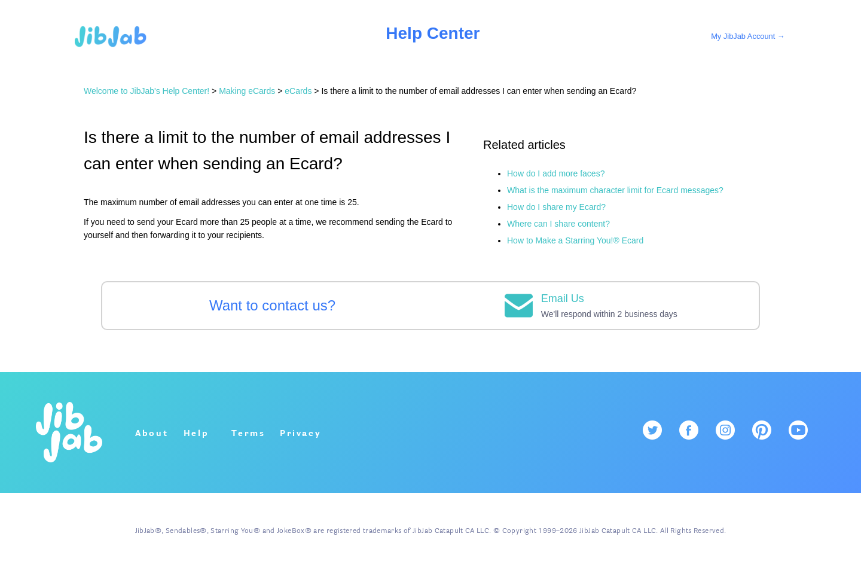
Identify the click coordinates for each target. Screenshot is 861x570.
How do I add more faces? (555, 173)
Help (196, 433)
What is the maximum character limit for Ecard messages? (615, 190)
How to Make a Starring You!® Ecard (575, 240)
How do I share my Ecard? (556, 207)
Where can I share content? (558, 223)
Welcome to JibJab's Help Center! (146, 91)
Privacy (301, 433)
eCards (298, 91)
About (152, 433)
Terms (248, 433)
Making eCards (247, 91)
